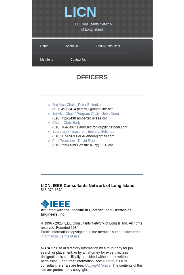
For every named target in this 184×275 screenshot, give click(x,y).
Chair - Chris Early (66, 123)
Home (44, 46)
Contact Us (78, 59)
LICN (80, 12)
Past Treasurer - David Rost (73, 141)
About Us (72, 46)
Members (46, 59)
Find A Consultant (108, 46)
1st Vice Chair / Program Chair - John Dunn (85, 114)
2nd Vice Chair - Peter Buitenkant (78, 105)
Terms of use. (70, 236)
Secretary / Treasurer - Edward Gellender (83, 132)
